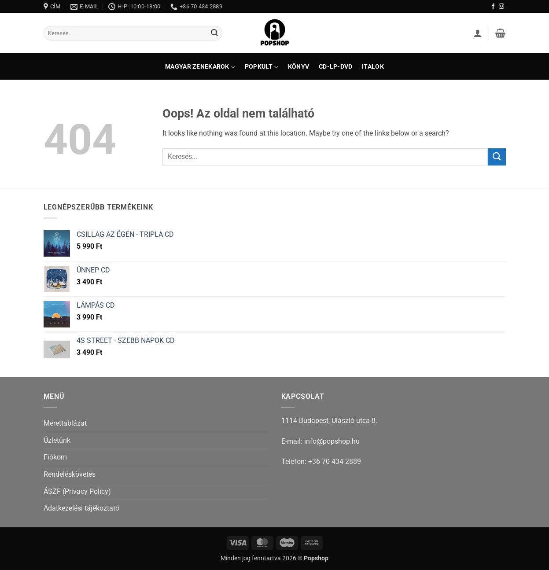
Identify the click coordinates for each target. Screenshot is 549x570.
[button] (477, 33)
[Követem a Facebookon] (493, 7)
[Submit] (214, 33)
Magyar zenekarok (200, 67)
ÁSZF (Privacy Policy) (77, 491)
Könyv (298, 66)
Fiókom (55, 457)
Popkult (262, 67)
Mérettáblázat (65, 423)
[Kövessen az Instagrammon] (501, 7)
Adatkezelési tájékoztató (81, 508)
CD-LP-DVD (336, 66)
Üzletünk (57, 440)
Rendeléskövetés (70, 474)
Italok (373, 66)
